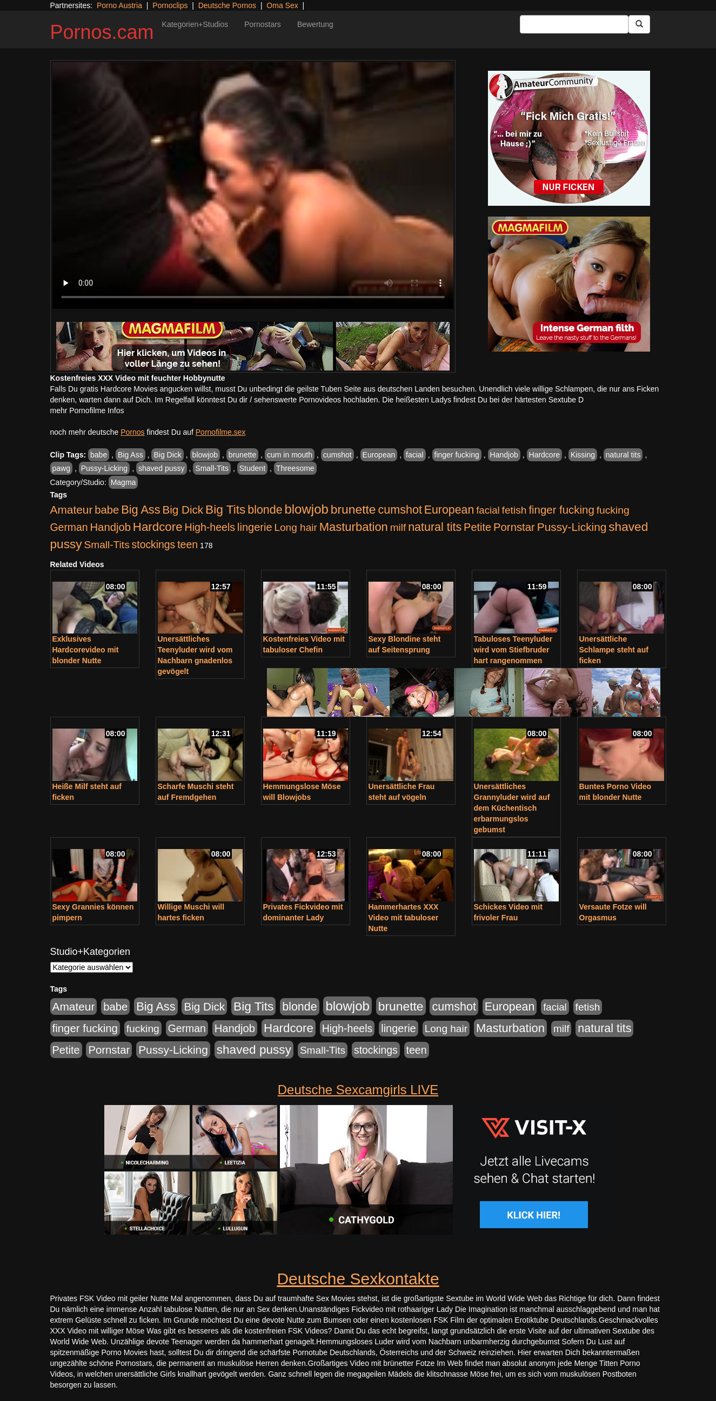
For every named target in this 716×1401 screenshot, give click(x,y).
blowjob (205, 454)
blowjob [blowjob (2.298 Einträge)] (306, 509)
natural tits (623, 454)
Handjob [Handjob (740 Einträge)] (110, 527)
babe (98, 454)
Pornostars (262, 24)
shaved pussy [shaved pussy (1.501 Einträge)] (254, 1049)
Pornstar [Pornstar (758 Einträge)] (514, 527)
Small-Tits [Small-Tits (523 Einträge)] (106, 544)
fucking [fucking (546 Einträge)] (613, 510)
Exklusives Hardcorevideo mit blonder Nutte (85, 650)
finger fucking (456, 454)
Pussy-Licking (104, 468)
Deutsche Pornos (227, 5)
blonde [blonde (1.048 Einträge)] (264, 509)
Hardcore (544, 454)
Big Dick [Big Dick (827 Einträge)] (182, 509)
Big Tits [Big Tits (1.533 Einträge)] (225, 509)
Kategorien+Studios (195, 24)
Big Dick (167, 454)
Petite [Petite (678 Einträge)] (477, 527)
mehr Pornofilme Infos (87, 410)
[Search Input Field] (574, 24)
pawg (61, 468)
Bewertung (315, 24)
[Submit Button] (639, 24)
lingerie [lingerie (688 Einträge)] (254, 527)
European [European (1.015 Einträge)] (449, 509)
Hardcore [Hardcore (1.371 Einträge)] (158, 527)
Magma (123, 482)
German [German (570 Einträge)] (69, 527)
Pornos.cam (102, 32)
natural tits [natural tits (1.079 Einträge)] (434, 527)
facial (415, 454)
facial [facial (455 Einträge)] (488, 510)
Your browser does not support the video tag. (252, 185)
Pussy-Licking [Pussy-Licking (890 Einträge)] (572, 527)
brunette (242, 454)
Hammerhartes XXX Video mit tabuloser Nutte (404, 917)
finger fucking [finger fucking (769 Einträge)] (561, 510)
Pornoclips (170, 5)
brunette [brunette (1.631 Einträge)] (353, 509)
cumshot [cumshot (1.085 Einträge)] (399, 509)
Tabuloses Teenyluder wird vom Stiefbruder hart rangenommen (513, 650)
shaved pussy (161, 468)
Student (252, 468)
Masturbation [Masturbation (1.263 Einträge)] (353, 527)
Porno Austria (119, 5)
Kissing (583, 454)
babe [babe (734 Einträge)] (107, 510)
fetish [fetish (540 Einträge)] (514, 510)
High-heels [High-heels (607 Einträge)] (210, 527)
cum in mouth (289, 454)
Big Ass (130, 454)
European (379, 454)
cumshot (337, 454)
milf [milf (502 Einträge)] (398, 527)
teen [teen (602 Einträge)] (187, 544)
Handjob (504, 454)
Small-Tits (212, 468)
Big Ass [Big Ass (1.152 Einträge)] (140, 509)
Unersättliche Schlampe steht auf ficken (613, 650)
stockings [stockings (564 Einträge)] (154, 544)
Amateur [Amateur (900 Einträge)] (71, 509)
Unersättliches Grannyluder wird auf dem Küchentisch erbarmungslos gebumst (512, 808)
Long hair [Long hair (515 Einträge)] (295, 527)
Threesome (295, 468)
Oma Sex (282, 5)
